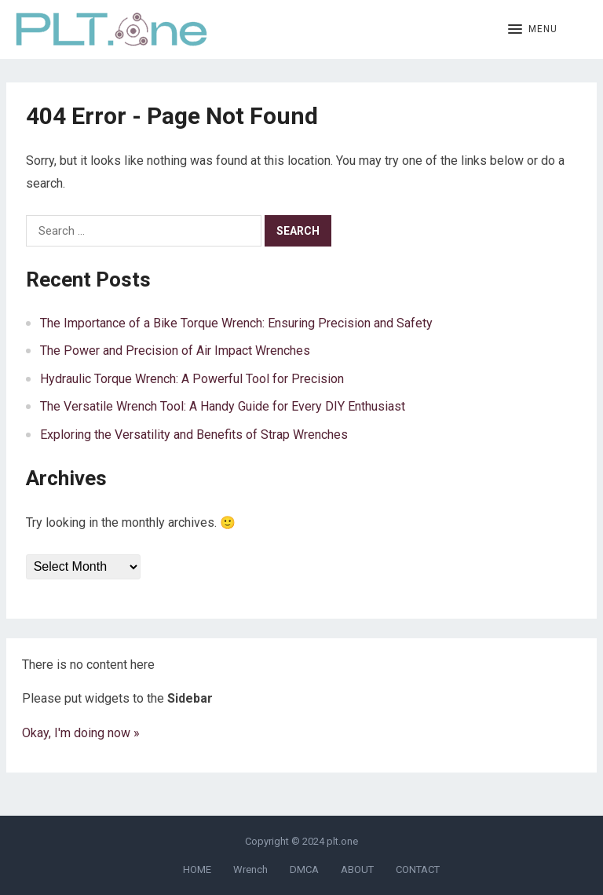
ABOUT (357, 869)
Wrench (250, 869)
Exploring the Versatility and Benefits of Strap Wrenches (194, 434)
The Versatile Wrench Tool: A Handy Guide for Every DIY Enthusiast (222, 406)
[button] (532, 30)
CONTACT (418, 869)
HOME (197, 869)
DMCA (304, 869)
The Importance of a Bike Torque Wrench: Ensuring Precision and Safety (236, 323)
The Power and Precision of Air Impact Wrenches (175, 350)
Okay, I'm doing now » (81, 732)
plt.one (342, 841)
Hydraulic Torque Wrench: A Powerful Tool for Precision (192, 378)
